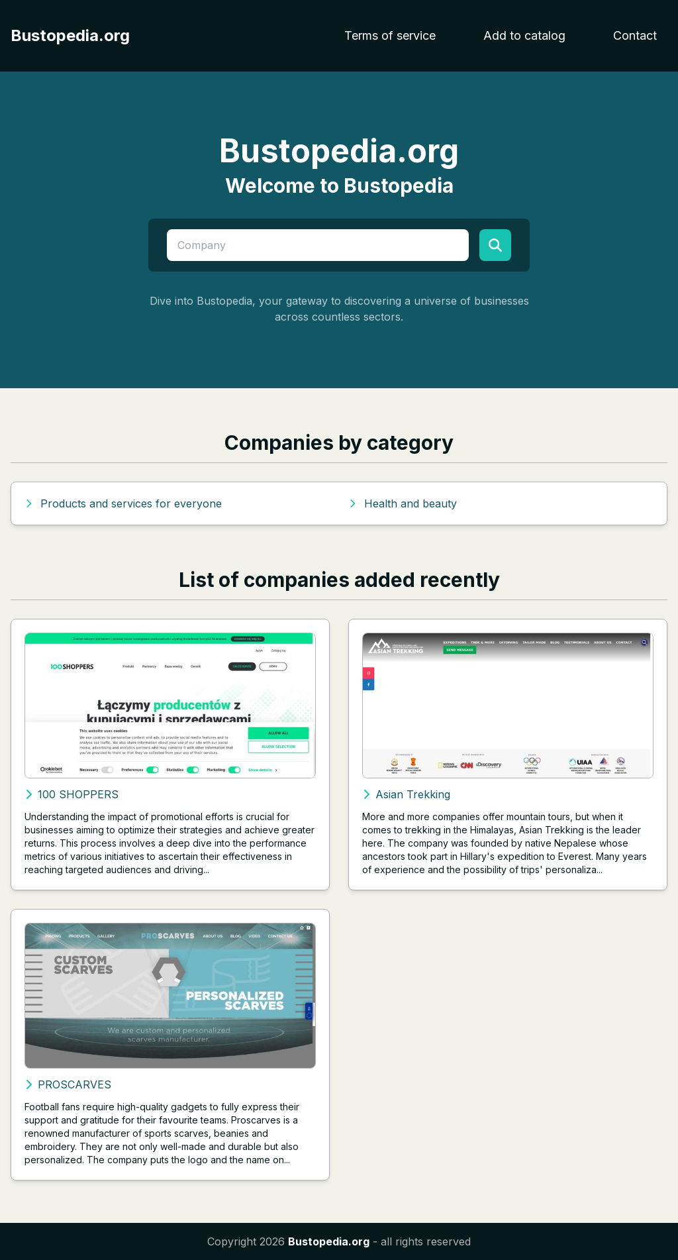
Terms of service (390, 35)
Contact (635, 35)
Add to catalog (524, 35)
